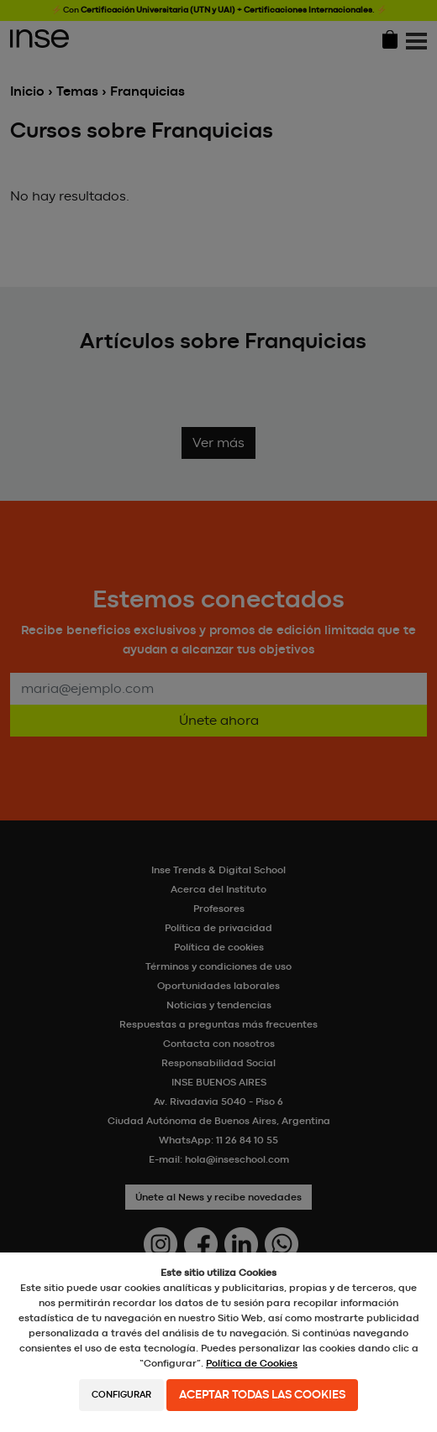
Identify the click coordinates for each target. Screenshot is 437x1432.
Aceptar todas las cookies (262, 1395)
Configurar (121, 1394)
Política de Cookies (251, 1363)
